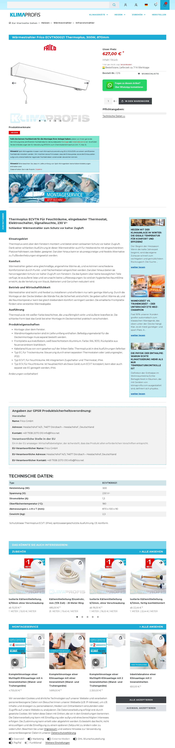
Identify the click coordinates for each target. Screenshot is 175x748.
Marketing (38, 739)
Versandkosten (126, 64)
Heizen (119, 15)
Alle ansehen (151, 551)
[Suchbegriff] (58, 5)
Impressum (50, 729)
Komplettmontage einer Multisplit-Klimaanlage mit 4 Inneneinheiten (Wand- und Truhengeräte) (26, 680)
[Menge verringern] (117, 101)
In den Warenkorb (135, 101)
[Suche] (114, 5)
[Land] (146, 5)
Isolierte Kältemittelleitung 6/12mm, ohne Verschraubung (107, 601)
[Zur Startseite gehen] (23, 23)
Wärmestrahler (62, 23)
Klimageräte (97, 15)
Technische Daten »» (114, 116)
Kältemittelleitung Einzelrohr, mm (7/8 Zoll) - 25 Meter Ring (66, 601)
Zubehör (137, 15)
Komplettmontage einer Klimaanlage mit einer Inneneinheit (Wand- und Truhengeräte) (64, 680)
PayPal (17, 742)
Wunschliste (148, 74)
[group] (27, 651)
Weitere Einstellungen (57, 742)
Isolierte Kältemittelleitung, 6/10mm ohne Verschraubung (26, 601)
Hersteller (159, 15)
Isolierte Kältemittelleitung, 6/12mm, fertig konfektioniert (147, 601)
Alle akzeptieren (141, 700)
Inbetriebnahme (79, 142)
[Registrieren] (136, 5)
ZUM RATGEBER (3, 221)
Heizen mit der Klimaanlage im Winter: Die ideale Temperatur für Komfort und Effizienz (146, 235)
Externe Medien (61, 739)
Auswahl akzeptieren (141, 708)
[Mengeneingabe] (108, 101)
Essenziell (19, 739)
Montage (64, 142)
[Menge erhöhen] (114, 101)
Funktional (36, 742)
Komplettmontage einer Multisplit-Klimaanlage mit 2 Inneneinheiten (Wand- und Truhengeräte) (106, 680)
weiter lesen (138, 267)
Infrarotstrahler (85, 23)
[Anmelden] (126, 5)
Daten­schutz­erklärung (63, 733)
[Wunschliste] (155, 5)
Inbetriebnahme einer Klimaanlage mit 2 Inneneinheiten (143, 678)
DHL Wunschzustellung (91, 739)
